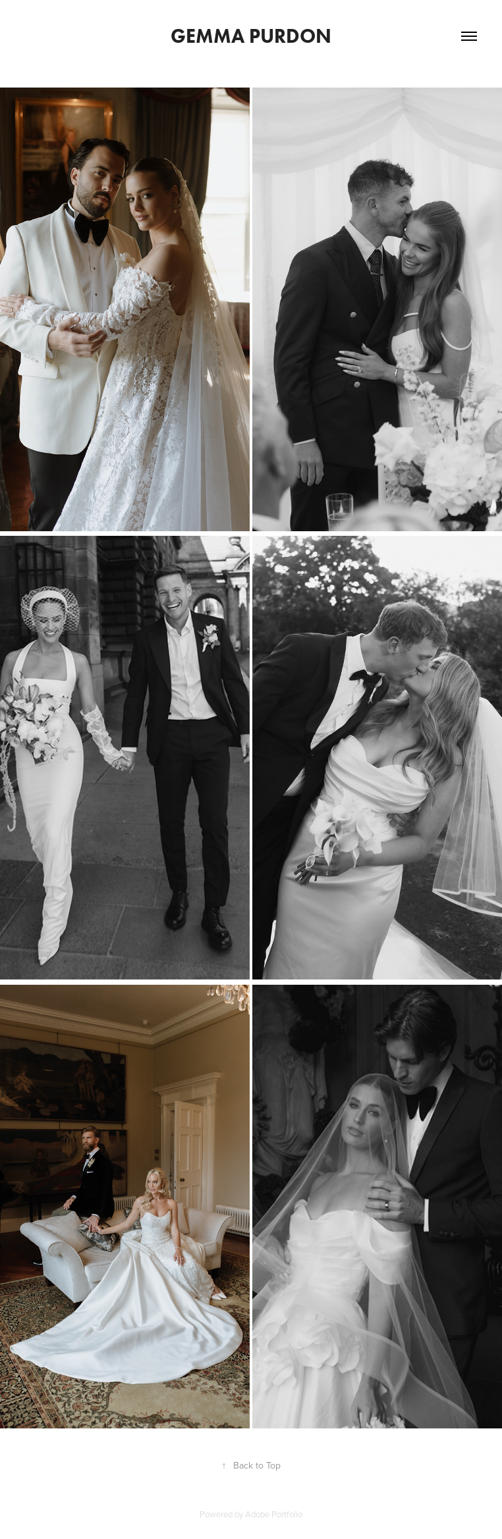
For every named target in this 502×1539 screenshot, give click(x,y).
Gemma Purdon (251, 36)
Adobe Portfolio (273, 1514)
